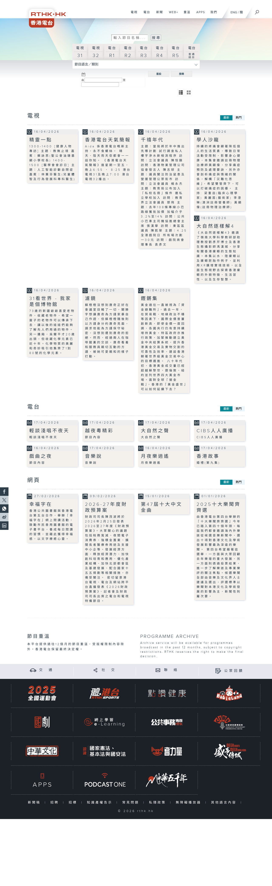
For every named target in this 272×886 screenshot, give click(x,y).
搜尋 (181, 73)
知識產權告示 (100, 802)
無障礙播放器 (189, 802)
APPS (199, 14)
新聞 (158, 14)
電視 (132, 14)
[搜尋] (257, 10)
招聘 (55, 802)
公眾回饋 (234, 671)
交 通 (46, 670)
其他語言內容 (224, 802)
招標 (74, 802)
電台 (145, 14)
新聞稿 (35, 802)
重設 (158, 73)
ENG (234, 12)
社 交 (109, 670)
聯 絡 (171, 670)
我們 (212, 14)
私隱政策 (158, 802)
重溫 (185, 14)
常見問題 (131, 802)
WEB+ (172, 14)
